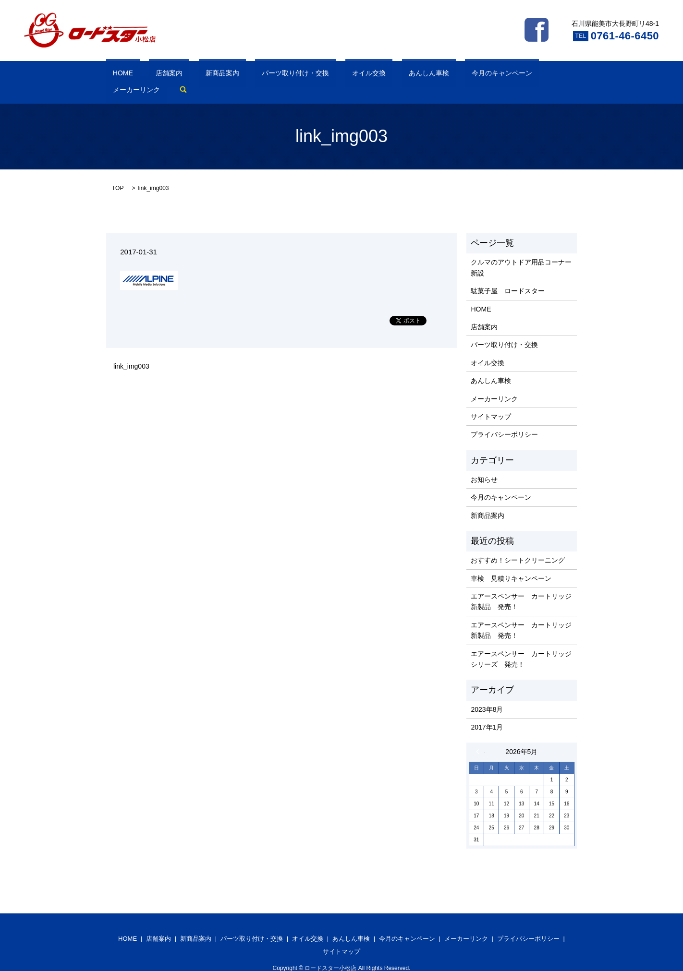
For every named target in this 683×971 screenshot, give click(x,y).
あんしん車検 (355, 75)
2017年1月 (487, 712)
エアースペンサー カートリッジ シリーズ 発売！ (521, 644)
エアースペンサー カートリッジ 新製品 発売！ (521, 586)
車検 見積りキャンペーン (511, 563)
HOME (116, 75)
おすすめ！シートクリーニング (518, 545)
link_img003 (131, 352)
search (518, 75)
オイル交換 (308, 75)
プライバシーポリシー (504, 420)
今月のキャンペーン (414, 75)
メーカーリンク (477, 75)
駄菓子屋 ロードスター (508, 276)
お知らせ (484, 464)
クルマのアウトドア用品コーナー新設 (521, 253)
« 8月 (480, 737)
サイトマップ (491, 402)
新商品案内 (189, 75)
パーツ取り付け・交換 (248, 75)
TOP (117, 173)
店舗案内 (148, 75)
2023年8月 (487, 694)
